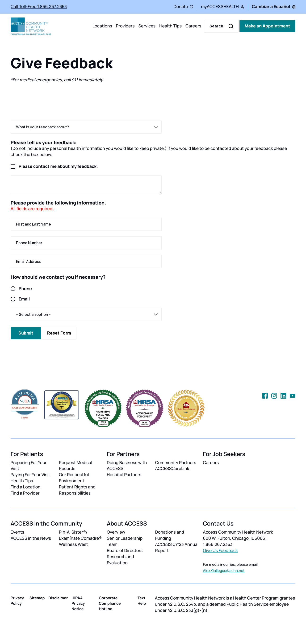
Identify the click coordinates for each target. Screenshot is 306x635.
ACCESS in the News (31, 538)
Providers (125, 26)
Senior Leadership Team (125, 541)
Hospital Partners (124, 475)
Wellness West (73, 544)
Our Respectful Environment (74, 478)
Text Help (142, 600)
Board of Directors (125, 550)
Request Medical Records (75, 466)
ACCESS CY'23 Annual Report (176, 547)
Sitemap (37, 597)
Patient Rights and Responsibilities (77, 490)
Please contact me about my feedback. (54, 167)
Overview (116, 532)
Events (17, 532)
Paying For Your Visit (30, 475)
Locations (102, 26)
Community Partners (175, 462)
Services (146, 26)
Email (20, 299)
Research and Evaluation (120, 560)
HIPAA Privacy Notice (78, 603)
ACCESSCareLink (172, 468)
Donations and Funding (169, 535)
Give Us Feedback (220, 550)
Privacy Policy (17, 600)
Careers (193, 26)
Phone (21, 289)
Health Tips (170, 26)
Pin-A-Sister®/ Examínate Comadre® (80, 535)
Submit (25, 333)
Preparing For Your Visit (29, 466)
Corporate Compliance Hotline (110, 603)
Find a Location (25, 487)
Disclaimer (58, 597)
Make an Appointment (267, 26)
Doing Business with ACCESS (127, 466)
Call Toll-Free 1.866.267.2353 (39, 6)
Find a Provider (25, 493)
